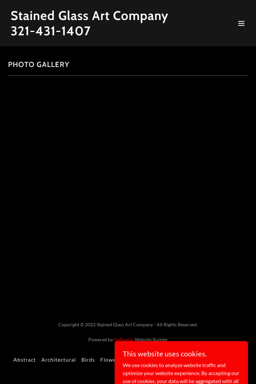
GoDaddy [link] (124, 339)
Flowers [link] (110, 359)
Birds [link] (88, 359)
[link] (89, 33)
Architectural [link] (58, 359)
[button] (241, 23)
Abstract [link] (24, 359)
